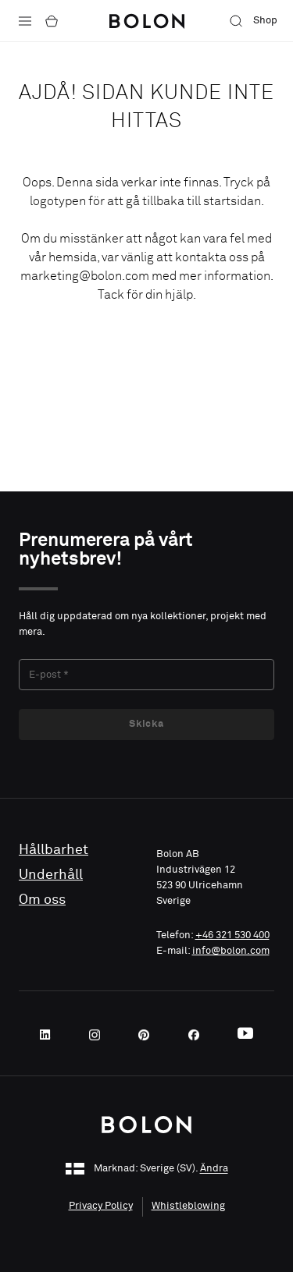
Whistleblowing (188, 1206)
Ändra (214, 1169)
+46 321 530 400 (232, 935)
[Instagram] (99, 1035)
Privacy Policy (101, 1206)
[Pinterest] (148, 1035)
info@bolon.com (231, 951)
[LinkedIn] (50, 1035)
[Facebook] (198, 1035)
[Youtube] (245, 1035)
